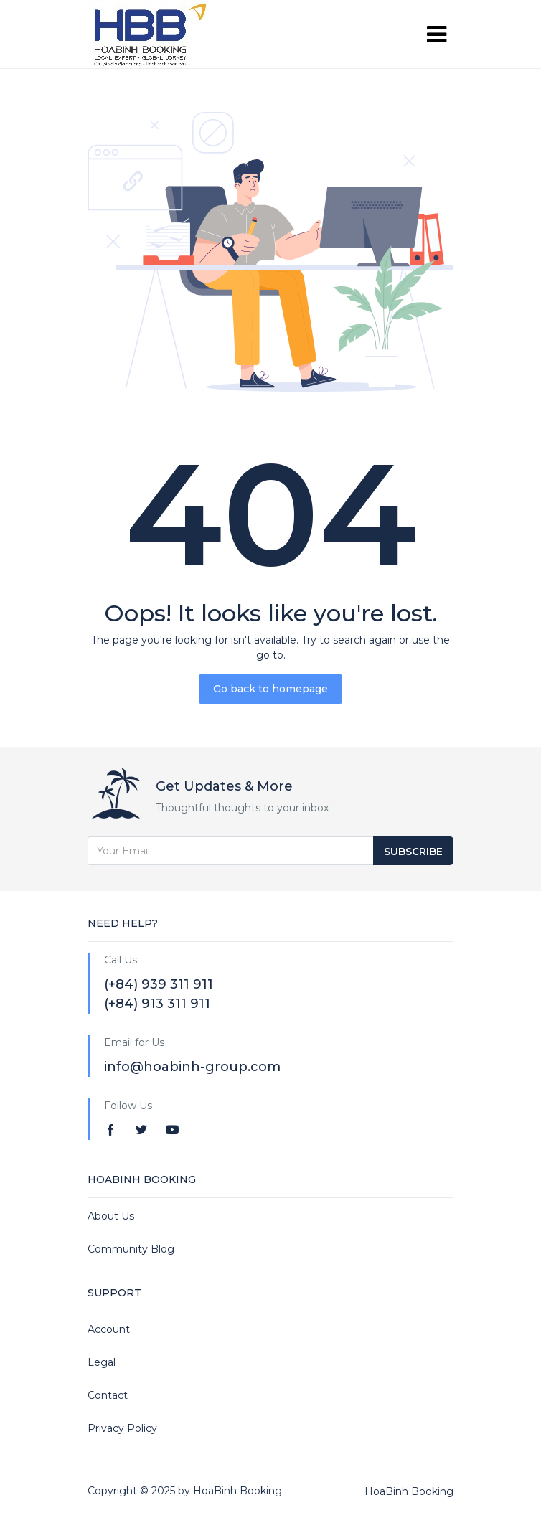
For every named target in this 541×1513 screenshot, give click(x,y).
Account (109, 1329)
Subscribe (413, 851)
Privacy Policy (122, 1428)
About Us (111, 1216)
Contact (108, 1395)
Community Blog (131, 1249)
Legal (102, 1362)
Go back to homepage (270, 688)
